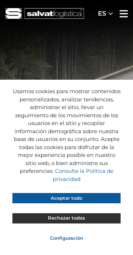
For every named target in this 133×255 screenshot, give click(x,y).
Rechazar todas (66, 218)
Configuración (66, 238)
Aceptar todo (66, 198)
